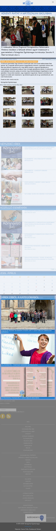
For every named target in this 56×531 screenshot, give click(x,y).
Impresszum (28, 526)
